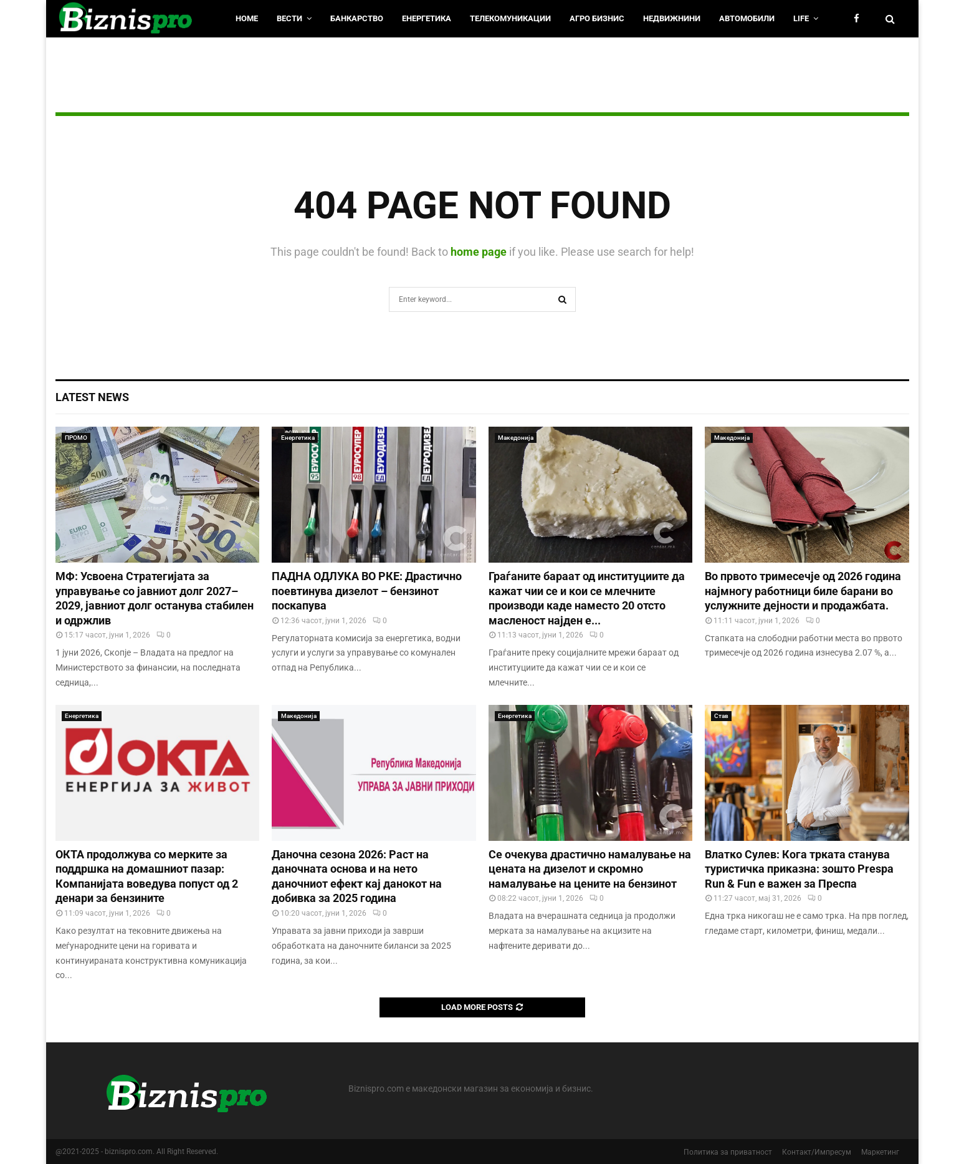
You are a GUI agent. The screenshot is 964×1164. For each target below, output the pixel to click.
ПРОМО (76, 437)
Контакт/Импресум (816, 1152)
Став (721, 715)
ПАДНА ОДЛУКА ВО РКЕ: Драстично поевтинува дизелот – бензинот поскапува (367, 591)
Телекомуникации (510, 18)
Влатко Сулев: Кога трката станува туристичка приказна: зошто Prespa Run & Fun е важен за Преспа (799, 869)
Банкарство (356, 18)
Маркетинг (880, 1152)
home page (479, 251)
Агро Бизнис (597, 18)
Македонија (515, 437)
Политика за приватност (728, 1152)
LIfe (801, 18)
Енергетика (426, 18)
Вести (289, 18)
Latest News (92, 397)
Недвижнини (671, 18)
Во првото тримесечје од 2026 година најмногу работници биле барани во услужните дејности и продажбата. (803, 591)
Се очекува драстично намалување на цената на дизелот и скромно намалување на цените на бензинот (590, 869)
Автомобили (747, 18)
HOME (247, 18)
